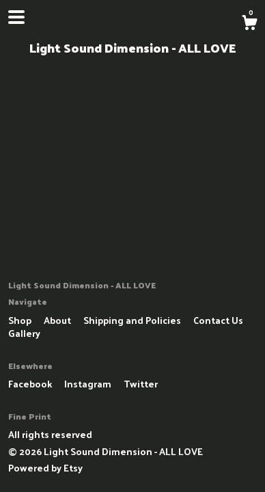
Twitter (141, 383)
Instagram (88, 383)
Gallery (24, 333)
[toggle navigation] (16, 17)
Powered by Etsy (45, 467)
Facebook (31, 383)
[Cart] (249, 24)
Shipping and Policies (133, 320)
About (58, 320)
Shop (20, 320)
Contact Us (218, 320)
